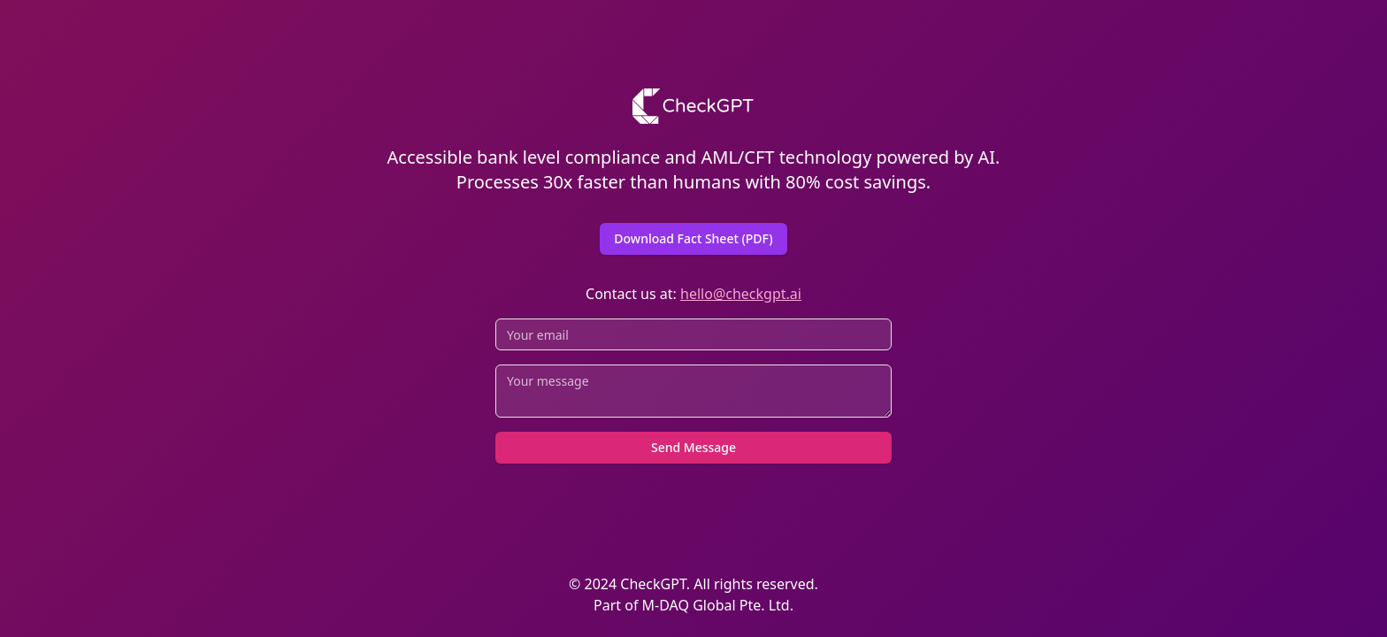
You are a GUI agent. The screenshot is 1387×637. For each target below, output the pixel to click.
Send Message (693, 447)
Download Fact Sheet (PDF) (693, 238)
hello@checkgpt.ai (740, 293)
